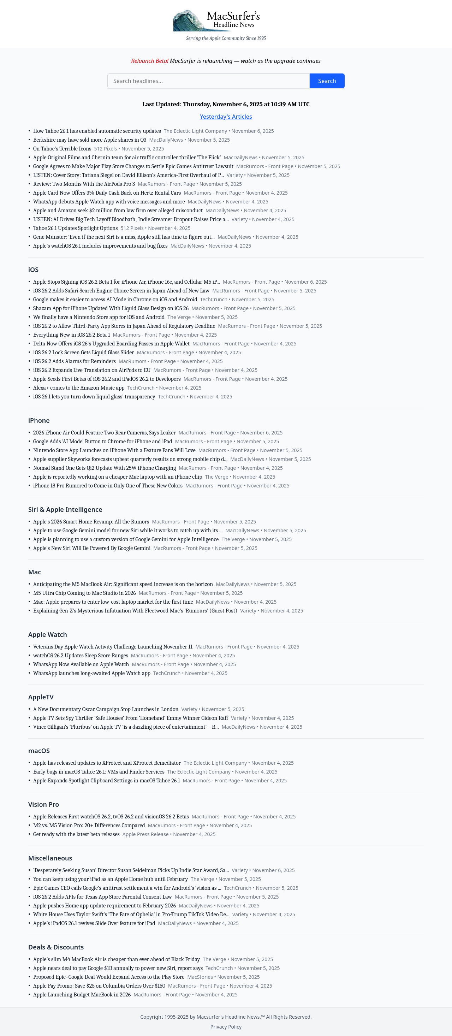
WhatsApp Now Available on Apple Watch (81, 664)
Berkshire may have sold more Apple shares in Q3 (89, 140)
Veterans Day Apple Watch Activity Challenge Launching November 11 (112, 647)
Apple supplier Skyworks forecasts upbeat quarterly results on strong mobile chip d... (130, 459)
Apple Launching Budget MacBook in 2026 (82, 994)
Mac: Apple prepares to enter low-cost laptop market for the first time (113, 602)
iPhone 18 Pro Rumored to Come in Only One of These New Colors (108, 486)
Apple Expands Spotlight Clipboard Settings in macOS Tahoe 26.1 (106, 780)
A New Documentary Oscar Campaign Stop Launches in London (106, 709)
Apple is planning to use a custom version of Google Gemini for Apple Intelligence (126, 539)
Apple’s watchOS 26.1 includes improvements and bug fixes (100, 246)
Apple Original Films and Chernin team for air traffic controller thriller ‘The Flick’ (127, 157)
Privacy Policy (226, 1026)
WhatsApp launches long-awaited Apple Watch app (91, 673)
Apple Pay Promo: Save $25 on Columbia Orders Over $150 (99, 986)
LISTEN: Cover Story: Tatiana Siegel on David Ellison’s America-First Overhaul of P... (128, 175)
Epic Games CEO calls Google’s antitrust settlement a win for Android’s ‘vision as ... (127, 888)
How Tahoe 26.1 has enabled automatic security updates (97, 131)
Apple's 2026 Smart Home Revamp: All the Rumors (91, 522)
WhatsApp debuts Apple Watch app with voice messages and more (109, 202)
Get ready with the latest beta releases (76, 834)
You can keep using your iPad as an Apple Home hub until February (110, 879)
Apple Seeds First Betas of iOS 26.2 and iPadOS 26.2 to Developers (107, 379)
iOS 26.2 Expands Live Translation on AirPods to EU (92, 370)
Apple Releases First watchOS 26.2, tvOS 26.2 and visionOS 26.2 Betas (111, 816)
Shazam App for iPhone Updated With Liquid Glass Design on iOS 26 (111, 308)
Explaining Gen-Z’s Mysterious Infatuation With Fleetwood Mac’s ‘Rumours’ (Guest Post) (135, 611)
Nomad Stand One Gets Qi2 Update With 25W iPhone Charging (104, 468)
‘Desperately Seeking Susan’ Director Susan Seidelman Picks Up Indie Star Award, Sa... (131, 870)
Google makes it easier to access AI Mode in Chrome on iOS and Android (115, 299)
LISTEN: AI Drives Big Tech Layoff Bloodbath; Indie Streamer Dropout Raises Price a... (131, 219)
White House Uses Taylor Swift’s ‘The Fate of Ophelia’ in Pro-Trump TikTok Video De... (131, 914)
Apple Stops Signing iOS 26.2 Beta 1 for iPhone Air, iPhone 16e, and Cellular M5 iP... (126, 282)
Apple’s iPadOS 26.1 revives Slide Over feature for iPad (94, 923)
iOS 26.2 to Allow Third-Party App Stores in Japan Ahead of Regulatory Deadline (124, 326)
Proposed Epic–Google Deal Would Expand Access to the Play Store (108, 977)
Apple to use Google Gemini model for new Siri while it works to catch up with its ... (128, 530)
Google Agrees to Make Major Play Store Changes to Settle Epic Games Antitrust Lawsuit (133, 166)
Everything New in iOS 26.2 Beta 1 (71, 335)
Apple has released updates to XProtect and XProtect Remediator (107, 763)
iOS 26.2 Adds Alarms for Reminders (74, 361)
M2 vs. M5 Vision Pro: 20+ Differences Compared (89, 825)
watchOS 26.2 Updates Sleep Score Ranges (80, 655)
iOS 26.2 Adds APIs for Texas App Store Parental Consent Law (102, 897)
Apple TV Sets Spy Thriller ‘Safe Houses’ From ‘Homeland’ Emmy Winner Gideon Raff (130, 718)
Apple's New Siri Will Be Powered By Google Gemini (91, 548)
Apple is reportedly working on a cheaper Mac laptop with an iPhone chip (117, 477)
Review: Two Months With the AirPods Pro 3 (84, 184)
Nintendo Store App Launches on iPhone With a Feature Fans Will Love (114, 450)
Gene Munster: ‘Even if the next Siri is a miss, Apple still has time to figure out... (124, 237)
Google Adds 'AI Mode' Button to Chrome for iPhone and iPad (102, 441)
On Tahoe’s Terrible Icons (62, 149)
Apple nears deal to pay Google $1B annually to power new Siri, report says (118, 968)
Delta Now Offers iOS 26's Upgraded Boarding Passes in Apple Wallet (111, 344)
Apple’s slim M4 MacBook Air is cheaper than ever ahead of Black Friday (116, 959)
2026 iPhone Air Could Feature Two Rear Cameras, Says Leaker (104, 433)
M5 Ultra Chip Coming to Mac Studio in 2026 (84, 593)
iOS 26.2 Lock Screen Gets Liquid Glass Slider (83, 352)
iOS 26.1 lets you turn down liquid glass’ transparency (94, 396)
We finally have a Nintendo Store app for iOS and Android (99, 317)
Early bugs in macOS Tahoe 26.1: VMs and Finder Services (99, 772)
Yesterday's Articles (226, 116)
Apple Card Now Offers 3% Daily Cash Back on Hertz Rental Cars (107, 193)
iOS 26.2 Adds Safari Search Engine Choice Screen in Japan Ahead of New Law (121, 291)
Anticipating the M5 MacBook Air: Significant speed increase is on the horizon (123, 584)
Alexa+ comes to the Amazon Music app (79, 388)
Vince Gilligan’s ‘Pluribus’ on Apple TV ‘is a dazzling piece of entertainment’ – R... (126, 727)
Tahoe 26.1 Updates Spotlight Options (75, 228)
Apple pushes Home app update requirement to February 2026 (104, 905)
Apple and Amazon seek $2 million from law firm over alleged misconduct (118, 210)
